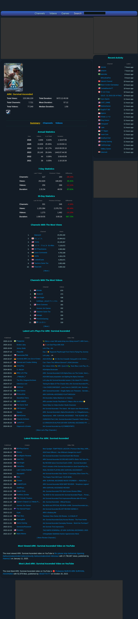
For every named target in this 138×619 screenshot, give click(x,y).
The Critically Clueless (24, 498)
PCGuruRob (21, 394)
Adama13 (37, 235)
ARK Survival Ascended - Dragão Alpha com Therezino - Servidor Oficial (68, 391)
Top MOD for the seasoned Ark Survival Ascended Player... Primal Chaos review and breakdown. (76, 495)
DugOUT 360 (105, 109)
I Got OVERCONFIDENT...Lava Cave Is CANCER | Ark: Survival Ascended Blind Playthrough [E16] (77, 387)
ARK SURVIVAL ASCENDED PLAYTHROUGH (59, 394)
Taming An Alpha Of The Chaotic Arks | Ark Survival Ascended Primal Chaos (69, 384)
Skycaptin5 (20, 473)
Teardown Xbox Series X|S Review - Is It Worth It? (60, 516)
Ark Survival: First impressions (53, 527)
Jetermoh (104, 152)
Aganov (103, 113)
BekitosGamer (106, 106)
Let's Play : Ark (48, 348)
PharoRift (20, 352)
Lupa (102, 127)
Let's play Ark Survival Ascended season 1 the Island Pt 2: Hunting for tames (69, 380)
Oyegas (19, 480)
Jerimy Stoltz (21, 348)
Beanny (19, 452)
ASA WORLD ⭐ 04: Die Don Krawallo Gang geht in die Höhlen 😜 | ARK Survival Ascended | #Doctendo (79, 359)
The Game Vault (22, 405)
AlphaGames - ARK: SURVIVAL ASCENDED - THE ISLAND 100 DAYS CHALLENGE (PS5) (74, 416)
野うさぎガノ (41, 322)
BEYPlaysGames (40, 249)
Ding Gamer (105, 120)
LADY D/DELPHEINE (24, 470)
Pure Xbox (20, 516)
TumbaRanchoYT (107, 88)
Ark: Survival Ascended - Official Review (56, 502)
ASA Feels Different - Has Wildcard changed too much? (62, 452)
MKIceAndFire (106, 78)
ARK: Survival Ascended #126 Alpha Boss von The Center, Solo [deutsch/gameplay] (72, 373)
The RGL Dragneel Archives (26, 380)
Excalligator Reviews (24, 456)
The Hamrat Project (23, 509)
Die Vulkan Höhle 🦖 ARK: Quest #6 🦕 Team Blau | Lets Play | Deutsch (68, 366)
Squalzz (19, 412)
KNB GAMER (21, 401)
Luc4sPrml (20, 422)
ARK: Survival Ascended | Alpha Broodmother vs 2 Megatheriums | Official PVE (70, 412)
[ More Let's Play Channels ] (46, 430)
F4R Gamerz (21, 408)
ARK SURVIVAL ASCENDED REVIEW (56, 488)
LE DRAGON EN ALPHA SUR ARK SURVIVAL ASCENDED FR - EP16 (67, 423)
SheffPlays (20, 488)
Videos (59, 123)
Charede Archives (23, 419)
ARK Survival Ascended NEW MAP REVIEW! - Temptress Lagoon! (66, 484)
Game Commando (40, 252)
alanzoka (104, 74)
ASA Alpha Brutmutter (50, 369)
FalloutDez (20, 466)
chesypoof (104, 124)
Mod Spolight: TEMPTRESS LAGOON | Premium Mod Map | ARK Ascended (69, 449)
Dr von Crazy (105, 92)
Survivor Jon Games (44, 308)
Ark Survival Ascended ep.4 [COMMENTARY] (58, 426)
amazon (103, 70)
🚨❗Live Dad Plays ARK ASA (53, 345)
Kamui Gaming (22, 523)
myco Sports (105, 99)
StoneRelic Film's (23, 398)
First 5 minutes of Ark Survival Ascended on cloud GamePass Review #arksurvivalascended (74, 466)
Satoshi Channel (106, 81)
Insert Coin (104, 134)
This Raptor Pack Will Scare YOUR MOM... (58, 477)
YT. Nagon (104, 131)
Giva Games (21, 391)
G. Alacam (20, 369)
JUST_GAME (105, 102)
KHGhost (20, 387)
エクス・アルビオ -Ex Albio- (44, 245)
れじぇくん (38, 238)
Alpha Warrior (21, 534)
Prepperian (20, 341)
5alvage (39, 315)
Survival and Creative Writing (27, 362)
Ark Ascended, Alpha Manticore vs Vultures (58, 398)
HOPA (36, 256)
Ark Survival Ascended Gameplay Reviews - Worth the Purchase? (65, 523)
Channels (48, 123)
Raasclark (37, 267)
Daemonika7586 (22, 355)
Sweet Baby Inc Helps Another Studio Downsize (59, 405)
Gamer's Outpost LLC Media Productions (31, 502)
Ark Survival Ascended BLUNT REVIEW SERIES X (60, 509)
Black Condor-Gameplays (110, 85)
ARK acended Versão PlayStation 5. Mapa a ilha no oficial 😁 (64, 401)
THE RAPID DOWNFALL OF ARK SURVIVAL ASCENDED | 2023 (65, 530)
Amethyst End (105, 138)
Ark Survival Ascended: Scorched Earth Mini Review (61, 456)
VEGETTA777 (44, 574)
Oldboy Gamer (106, 149)
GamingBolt (21, 519)
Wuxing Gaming (106, 141)
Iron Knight (40, 297)
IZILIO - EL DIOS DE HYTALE (111, 95)
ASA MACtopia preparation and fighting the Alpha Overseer (63, 377)
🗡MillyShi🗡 (21, 377)
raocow (103, 67)
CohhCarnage (106, 145)
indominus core (22, 384)
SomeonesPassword (24, 527)
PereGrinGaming (42, 319)
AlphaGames (21, 415)
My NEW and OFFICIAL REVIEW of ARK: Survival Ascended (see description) (70, 505)
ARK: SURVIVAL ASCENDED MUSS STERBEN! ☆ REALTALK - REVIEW (68, 480)
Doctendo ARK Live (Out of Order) (28, 359)
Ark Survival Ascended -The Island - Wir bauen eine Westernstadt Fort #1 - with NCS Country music (77, 408)
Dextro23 (40, 294)
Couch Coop (21, 491)
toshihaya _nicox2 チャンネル (47, 301)
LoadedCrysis (39, 260)
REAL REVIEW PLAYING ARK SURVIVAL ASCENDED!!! (62, 470)
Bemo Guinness (42, 304)
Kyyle (18, 512)
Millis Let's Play (22, 373)
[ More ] (46, 271)
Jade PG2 (20, 459)
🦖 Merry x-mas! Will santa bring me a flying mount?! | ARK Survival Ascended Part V (72, 341)
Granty (36, 242)
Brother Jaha (21, 345)
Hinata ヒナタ (106, 117)
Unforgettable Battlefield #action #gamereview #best (61, 534)
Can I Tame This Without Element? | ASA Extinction (60, 362)
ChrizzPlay (20, 366)
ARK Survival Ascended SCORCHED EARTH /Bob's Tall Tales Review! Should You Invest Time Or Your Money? (81, 459)
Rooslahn (20, 530)
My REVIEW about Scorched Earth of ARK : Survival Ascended (64, 463)
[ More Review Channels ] (46, 538)
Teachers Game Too (41, 263)
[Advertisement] (54, 38)
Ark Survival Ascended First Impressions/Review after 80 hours (64, 498)
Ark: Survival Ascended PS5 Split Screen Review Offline (62, 491)
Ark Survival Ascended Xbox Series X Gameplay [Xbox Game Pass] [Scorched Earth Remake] (75, 473)
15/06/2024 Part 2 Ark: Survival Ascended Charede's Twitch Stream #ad (67, 419)
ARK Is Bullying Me (49, 512)
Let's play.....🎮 (48, 355)
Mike (18, 477)
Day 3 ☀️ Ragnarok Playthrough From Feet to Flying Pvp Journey (65, 352)
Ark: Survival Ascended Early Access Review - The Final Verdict (65, 519)
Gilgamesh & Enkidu (24, 426)
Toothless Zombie (23, 495)
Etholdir (39, 290)
